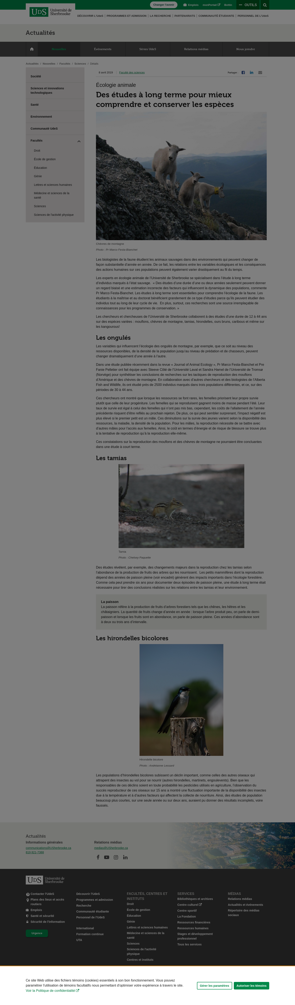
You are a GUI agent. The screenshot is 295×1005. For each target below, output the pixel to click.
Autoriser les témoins (252, 985)
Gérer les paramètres (214, 985)
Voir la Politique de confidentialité (50, 990)
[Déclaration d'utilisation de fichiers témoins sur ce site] (147, 985)
